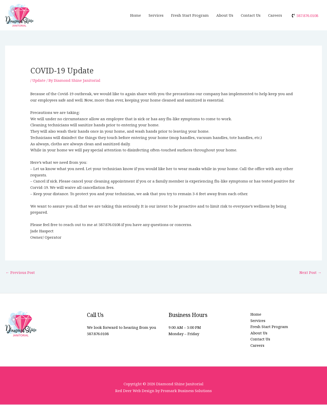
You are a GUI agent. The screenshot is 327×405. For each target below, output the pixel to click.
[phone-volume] (304, 15)
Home (135, 15)
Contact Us (251, 15)
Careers (275, 15)
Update (38, 80)
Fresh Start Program (190, 15)
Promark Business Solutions (186, 391)
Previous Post (20, 272)
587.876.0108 (98, 333)
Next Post (310, 272)
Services (156, 15)
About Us (224, 15)
